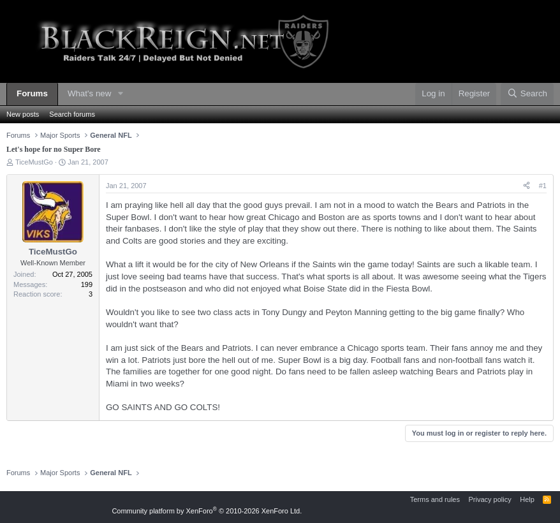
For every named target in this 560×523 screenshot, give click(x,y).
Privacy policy (489, 499)
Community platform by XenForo (207, 511)
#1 (543, 185)
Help (527, 499)
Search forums (72, 114)
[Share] (526, 186)
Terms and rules (435, 499)
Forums (32, 93)
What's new (89, 93)
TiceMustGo (34, 162)
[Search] (527, 94)
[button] (120, 94)
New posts (22, 114)
